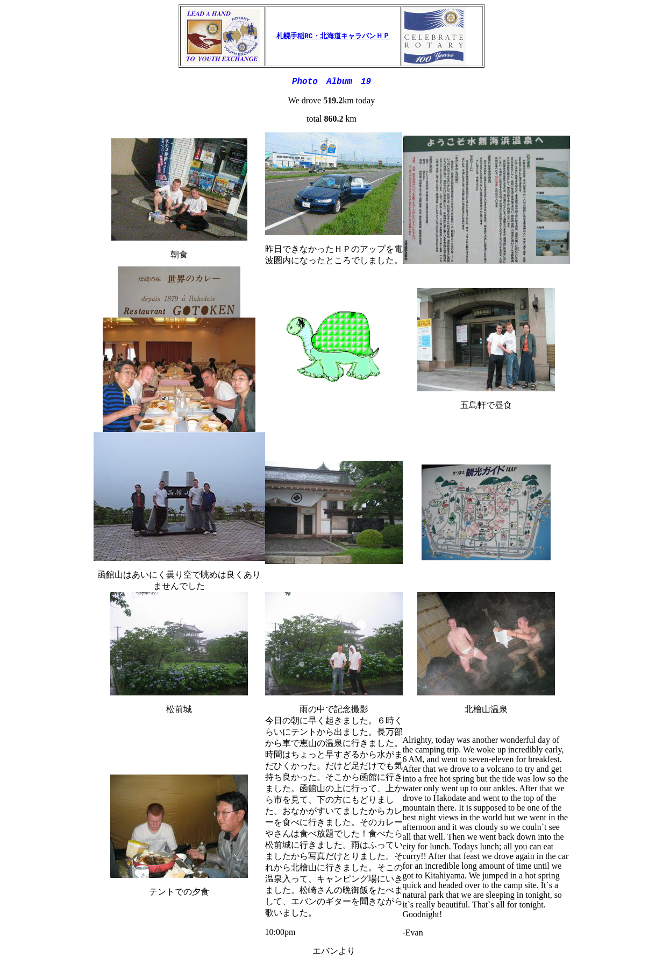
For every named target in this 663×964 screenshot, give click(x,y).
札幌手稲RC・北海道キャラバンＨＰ (333, 36)
